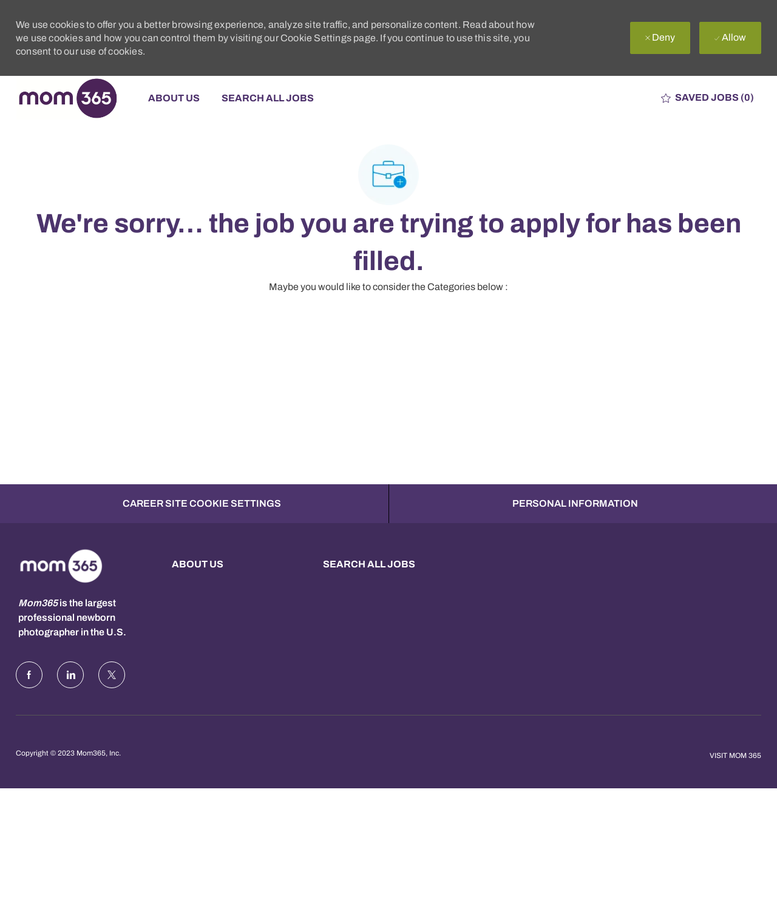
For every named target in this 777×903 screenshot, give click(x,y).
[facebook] (29, 699)
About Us (174, 98)
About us (197, 588)
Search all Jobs (369, 588)
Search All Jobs (268, 98)
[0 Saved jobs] (707, 98)
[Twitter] (111, 699)
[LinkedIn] (70, 699)
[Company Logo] (76, 98)
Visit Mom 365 (735, 780)
